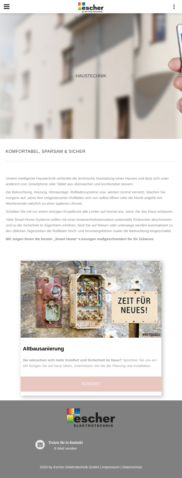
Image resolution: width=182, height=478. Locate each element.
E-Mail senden (65, 448)
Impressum (110, 467)
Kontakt (91, 384)
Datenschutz (132, 467)
